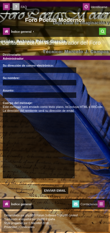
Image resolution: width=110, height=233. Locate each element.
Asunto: (8, 90)
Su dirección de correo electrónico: (28, 65)
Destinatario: (12, 54)
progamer (17, 223)
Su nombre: (11, 78)
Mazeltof (36, 223)
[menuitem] (19, 7)
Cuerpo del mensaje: (18, 103)
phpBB (29, 215)
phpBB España (45, 219)
